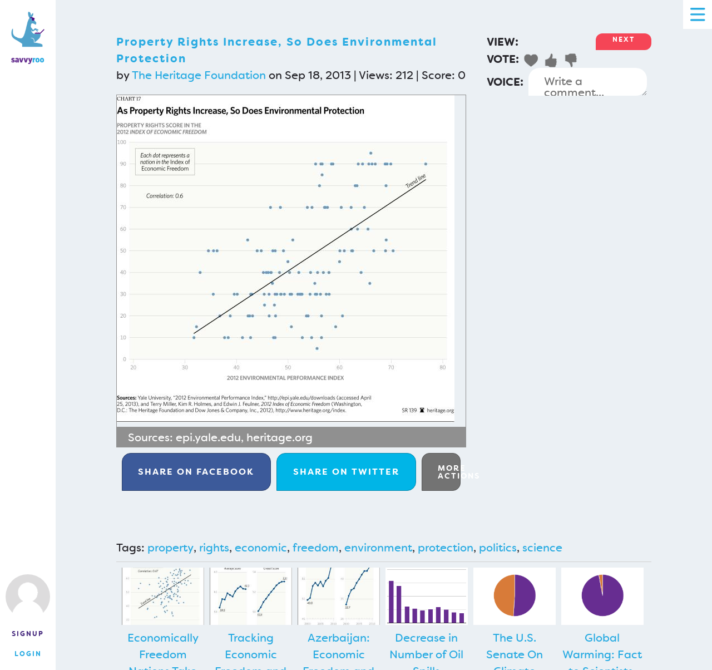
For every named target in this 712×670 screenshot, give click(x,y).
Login (28, 653)
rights (214, 547)
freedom (316, 547)
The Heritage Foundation (199, 75)
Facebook (196, 471)
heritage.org (279, 437)
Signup (28, 633)
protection (445, 547)
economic (261, 547)
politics (498, 547)
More (449, 472)
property (170, 547)
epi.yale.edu (208, 437)
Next (623, 39)
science (542, 547)
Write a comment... (587, 82)
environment (378, 547)
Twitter (346, 471)
